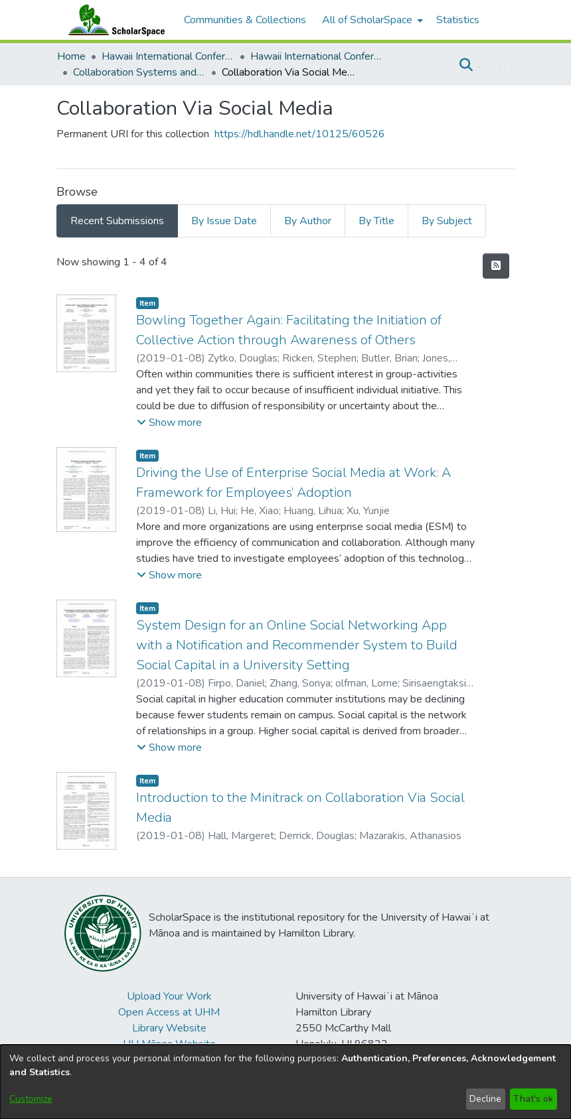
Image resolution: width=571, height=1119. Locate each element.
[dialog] (285, 1082)
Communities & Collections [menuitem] (245, 20)
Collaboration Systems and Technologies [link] (139, 72)
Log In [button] (493, 65)
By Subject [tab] (447, 221)
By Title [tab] (376, 221)
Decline (485, 1098)
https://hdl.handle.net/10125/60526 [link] (299, 134)
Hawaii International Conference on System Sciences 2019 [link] (316, 56)
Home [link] (71, 56)
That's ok (533, 1098)
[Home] (113, 19)
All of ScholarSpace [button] (367, 20)
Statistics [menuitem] (457, 20)
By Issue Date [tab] (224, 221)
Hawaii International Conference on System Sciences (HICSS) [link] (168, 56)
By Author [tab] (307, 221)
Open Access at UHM (169, 1012)
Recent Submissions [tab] (117, 221)
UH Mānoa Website (169, 1044)
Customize (30, 1098)
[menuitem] (371, 20)
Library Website (169, 1028)
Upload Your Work (169, 996)
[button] (465, 65)
